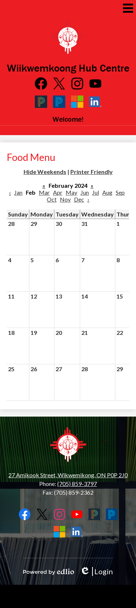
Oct (52, 199)
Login (96, 571)
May (71, 192)
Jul (95, 192)
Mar (44, 192)
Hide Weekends (45, 171)
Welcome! (68, 118)
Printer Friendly (91, 171)
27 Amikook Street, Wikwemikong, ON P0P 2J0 (68, 474)
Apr (57, 192)
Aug (107, 192)
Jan (18, 192)
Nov (65, 199)
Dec (79, 199)
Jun (85, 192)
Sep (120, 192)
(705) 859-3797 (77, 483)
